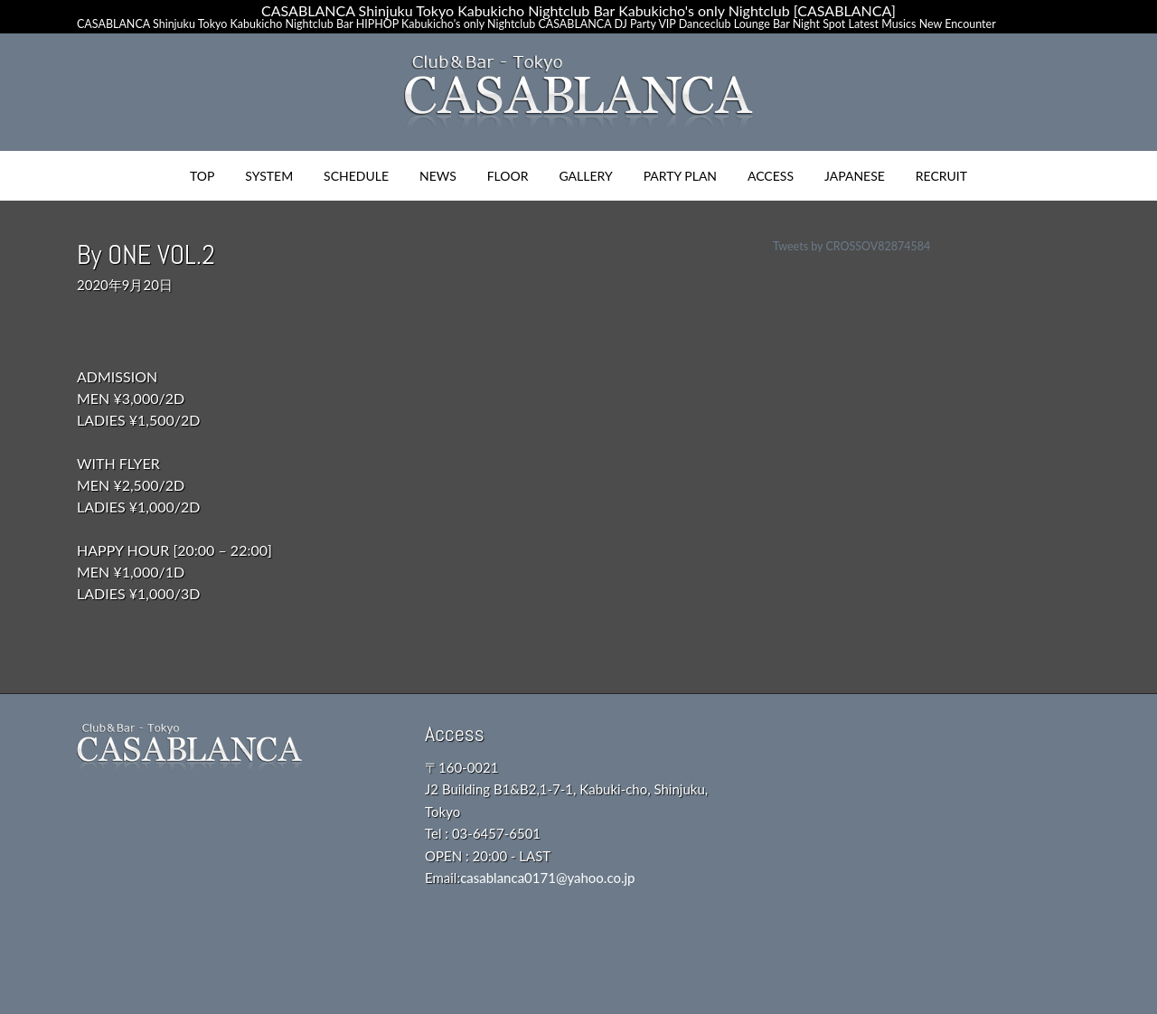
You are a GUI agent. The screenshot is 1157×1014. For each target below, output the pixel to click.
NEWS (437, 175)
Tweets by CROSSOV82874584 (851, 246)
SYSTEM (269, 175)
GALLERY (585, 175)
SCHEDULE (356, 175)
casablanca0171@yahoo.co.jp (547, 877)
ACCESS (771, 175)
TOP (202, 175)
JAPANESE (854, 175)
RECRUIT (941, 175)
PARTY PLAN (680, 175)
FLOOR (508, 175)
